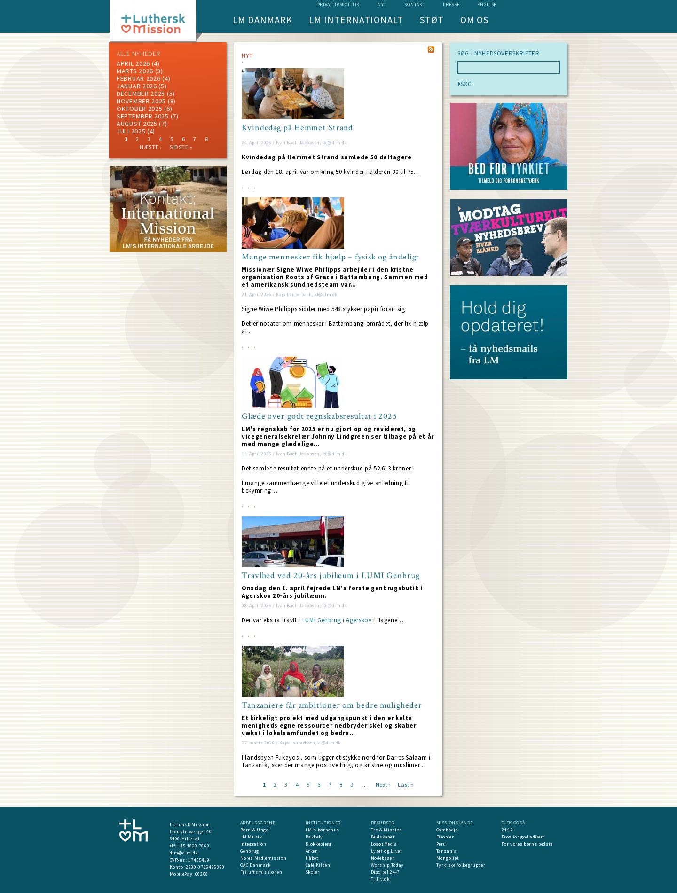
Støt (432, 19)
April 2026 (133, 63)
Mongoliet (447, 858)
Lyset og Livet (386, 851)
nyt (382, 4)
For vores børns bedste (527, 844)
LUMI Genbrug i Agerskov (337, 620)
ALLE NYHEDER (138, 53)
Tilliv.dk (380, 879)
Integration (253, 844)
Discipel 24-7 (385, 872)
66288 (201, 874)
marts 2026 (135, 71)
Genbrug (250, 851)
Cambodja (447, 830)
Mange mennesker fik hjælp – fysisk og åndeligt (330, 257)
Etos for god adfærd (523, 837)
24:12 (507, 830)
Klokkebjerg (319, 844)
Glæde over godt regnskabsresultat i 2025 (319, 416)
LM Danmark (262, 19)
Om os (474, 19)
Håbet (312, 858)
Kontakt (414, 4)
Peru (441, 844)
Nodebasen (383, 858)
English (487, 4)
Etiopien (445, 837)
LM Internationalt (356, 19)
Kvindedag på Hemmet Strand (297, 128)
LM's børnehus (322, 830)
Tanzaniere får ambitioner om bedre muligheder (332, 705)
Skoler (313, 872)
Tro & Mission (386, 830)
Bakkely (314, 837)
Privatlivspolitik (338, 4)
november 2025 (141, 101)
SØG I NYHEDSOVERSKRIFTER (498, 53)
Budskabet (383, 837)
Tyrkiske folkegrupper (461, 865)
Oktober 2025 (139, 108)
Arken (312, 851)
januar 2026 (137, 86)
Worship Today (387, 865)
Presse (451, 4)
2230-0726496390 (205, 867)
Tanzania (446, 851)
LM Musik (251, 837)
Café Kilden (318, 865)
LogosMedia (384, 844)
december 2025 (141, 93)
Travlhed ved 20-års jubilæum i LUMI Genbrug (331, 576)
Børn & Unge (254, 830)
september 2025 (143, 116)
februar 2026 (138, 78)
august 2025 (137, 123)
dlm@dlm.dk (184, 853)
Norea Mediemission (263, 858)
